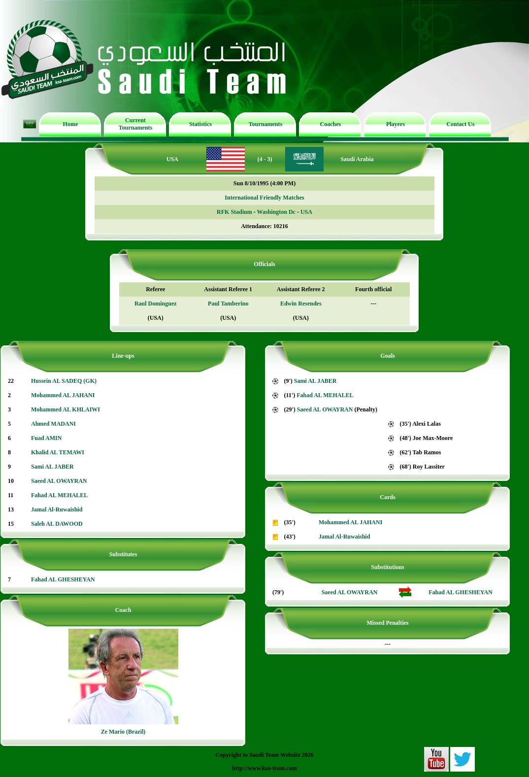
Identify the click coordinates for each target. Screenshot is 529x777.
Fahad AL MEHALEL (59, 495)
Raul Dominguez (155, 303)
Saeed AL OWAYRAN (59, 480)
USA (306, 211)
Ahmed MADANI (53, 423)
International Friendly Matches (264, 197)
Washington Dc (276, 211)
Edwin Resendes (301, 303)
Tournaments (265, 124)
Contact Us (460, 124)
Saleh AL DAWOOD (57, 523)
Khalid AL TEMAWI (57, 452)
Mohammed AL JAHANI (63, 395)
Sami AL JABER (52, 466)
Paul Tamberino (228, 303)
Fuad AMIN (46, 438)
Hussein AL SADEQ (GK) (64, 380)
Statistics (200, 124)
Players (395, 124)
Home (70, 124)
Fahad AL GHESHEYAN (63, 579)
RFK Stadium (234, 211)
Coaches (330, 124)
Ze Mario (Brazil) (123, 731)
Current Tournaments (135, 124)
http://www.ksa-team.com (264, 768)
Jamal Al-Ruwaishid (56, 509)
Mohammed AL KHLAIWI (65, 409)
